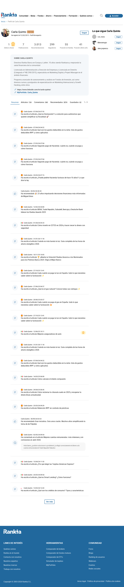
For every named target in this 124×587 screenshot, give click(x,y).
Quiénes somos (10, 549)
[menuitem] (24, 16)
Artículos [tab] (26, 102)
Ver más (49, 501)
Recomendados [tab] (59, 102)
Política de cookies (113, 581)
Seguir (84, 32)
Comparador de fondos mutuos (58, 553)
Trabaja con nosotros (12, 569)
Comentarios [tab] (41, 102)
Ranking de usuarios (97, 557)
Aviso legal (81, 581)
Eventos (92, 565)
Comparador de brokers (55, 549)
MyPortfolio (50, 565)
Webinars (92, 561)
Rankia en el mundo (11, 553)
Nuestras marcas (10, 565)
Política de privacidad (95, 581)
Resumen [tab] (15, 102)
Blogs (91, 553)
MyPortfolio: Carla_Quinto (27, 92)
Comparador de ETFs (54, 557)
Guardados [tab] (76, 102)
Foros (91, 549)
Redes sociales (94, 568)
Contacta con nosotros (12, 557)
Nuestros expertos (11, 561)
